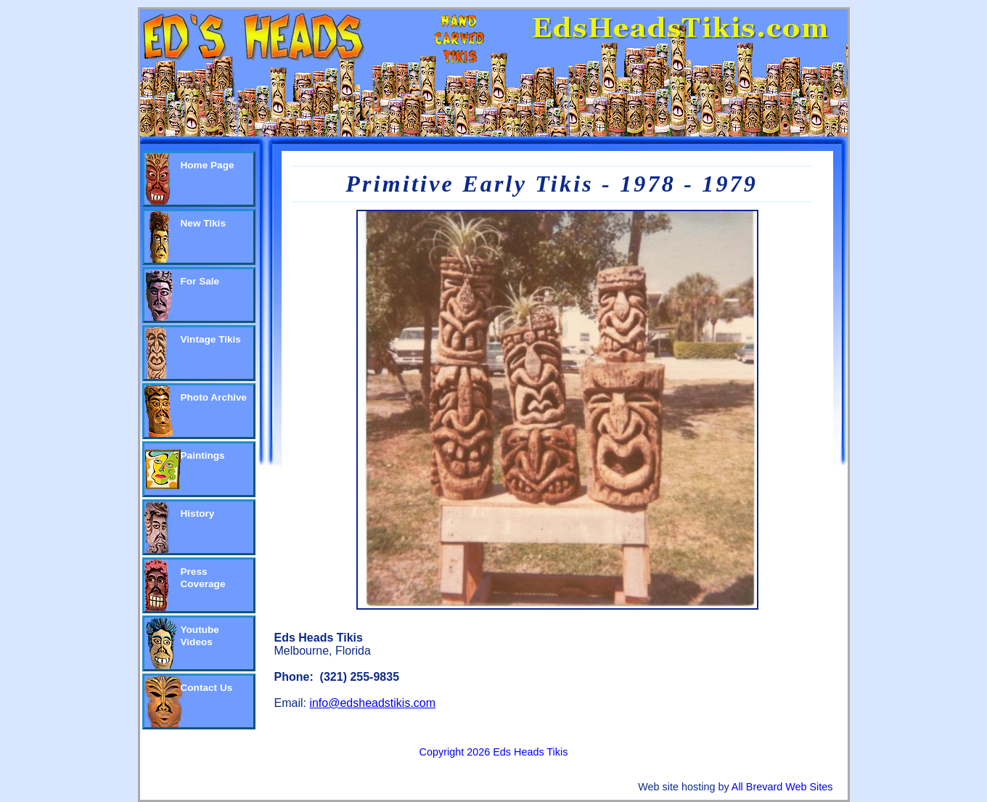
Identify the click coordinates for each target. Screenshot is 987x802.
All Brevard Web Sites (782, 787)
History (198, 513)
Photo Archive (214, 397)
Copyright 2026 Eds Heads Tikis (493, 752)
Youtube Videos (200, 635)
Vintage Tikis (211, 339)
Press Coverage (203, 577)
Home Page (207, 165)
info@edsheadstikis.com (372, 703)
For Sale (200, 281)
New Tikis (203, 223)
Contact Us (207, 687)
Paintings (203, 455)
